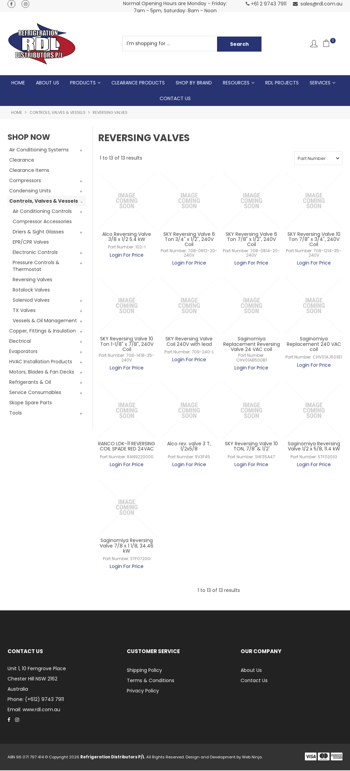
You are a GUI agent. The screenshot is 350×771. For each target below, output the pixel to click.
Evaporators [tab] (23, 352)
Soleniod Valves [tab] (31, 300)
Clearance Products (138, 83)
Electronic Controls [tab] (35, 252)
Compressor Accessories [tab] (42, 222)
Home (18, 83)
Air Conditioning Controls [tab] (42, 211)
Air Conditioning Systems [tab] (39, 150)
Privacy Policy (143, 691)
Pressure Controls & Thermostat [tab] (36, 266)
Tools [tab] (15, 413)
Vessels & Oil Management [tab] (45, 321)
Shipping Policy (144, 670)
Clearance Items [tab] (29, 170)
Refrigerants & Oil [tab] (30, 382)
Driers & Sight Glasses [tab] (38, 232)
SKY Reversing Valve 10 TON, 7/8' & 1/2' (251, 447)
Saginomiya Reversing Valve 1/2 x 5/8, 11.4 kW (314, 447)
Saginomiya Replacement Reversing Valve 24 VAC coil (251, 344)
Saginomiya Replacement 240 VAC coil (314, 344)
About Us (47, 83)
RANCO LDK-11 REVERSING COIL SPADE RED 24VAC (126, 447)
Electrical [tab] (20, 341)
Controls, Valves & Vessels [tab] (43, 201)
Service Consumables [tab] (35, 393)
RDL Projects (282, 83)
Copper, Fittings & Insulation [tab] (42, 331)
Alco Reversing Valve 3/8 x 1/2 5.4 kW (126, 237)
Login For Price (127, 255)
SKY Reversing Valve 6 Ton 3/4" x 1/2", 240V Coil (189, 239)
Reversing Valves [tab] (32, 280)
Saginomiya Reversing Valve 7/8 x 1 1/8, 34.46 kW (126, 546)
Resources (236, 83)
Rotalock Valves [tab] (31, 290)
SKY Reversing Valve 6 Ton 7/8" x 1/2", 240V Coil (251, 239)
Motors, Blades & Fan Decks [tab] (41, 372)
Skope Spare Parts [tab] (30, 403)
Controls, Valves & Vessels (57, 113)
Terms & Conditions (150, 681)
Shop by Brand (194, 83)
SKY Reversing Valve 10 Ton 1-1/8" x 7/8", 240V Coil (126, 344)
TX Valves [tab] (24, 311)
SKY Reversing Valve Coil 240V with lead (189, 342)
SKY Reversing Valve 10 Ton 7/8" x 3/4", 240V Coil (313, 239)
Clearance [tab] (21, 160)
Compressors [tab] (25, 181)
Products (83, 83)
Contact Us (175, 98)
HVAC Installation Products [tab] (40, 362)
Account (314, 43)
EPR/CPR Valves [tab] (31, 242)
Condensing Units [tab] (30, 191)
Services (320, 83)
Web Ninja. (252, 757)
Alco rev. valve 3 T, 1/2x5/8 (189, 447)
